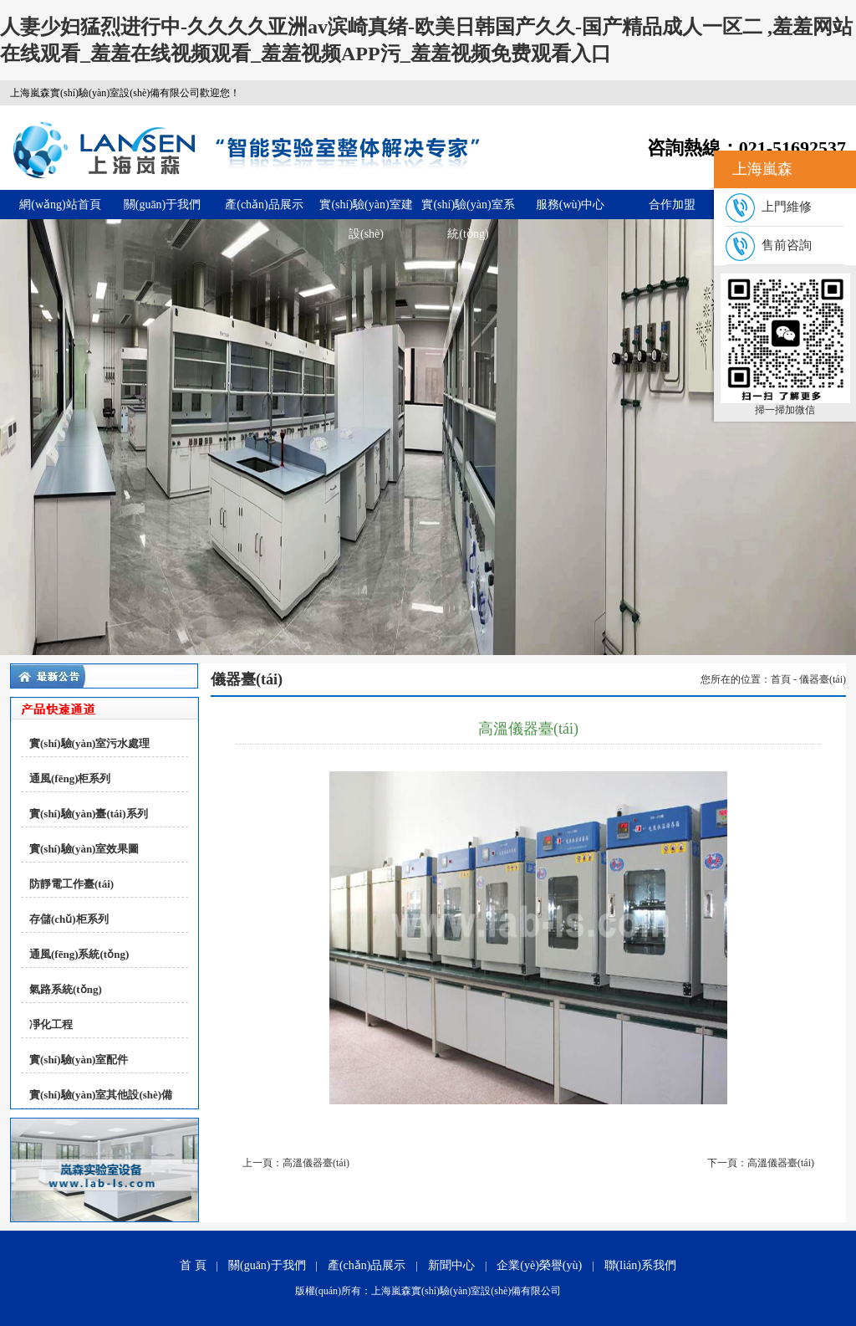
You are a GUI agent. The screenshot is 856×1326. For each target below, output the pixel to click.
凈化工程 (51, 1024)
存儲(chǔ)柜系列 (69, 919)
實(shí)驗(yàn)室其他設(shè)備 (100, 1094)
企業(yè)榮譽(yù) (539, 1265)
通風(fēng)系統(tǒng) (79, 954)
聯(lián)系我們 (640, 1265)
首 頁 (193, 1265)
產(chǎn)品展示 (264, 204)
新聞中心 (451, 1265)
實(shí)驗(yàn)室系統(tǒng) (467, 208)
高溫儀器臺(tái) (316, 1163)
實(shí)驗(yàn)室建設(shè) (365, 208)
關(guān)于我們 (162, 204)
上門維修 (769, 206)
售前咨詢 (769, 245)
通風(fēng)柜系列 (70, 778)
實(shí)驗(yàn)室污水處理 (89, 743)
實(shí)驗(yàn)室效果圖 (84, 848)
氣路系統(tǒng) (65, 989)
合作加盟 (672, 204)
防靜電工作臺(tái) (71, 884)
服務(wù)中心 (570, 204)
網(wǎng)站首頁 (59, 204)
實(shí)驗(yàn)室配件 (78, 1059)
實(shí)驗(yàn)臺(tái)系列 (88, 813)
